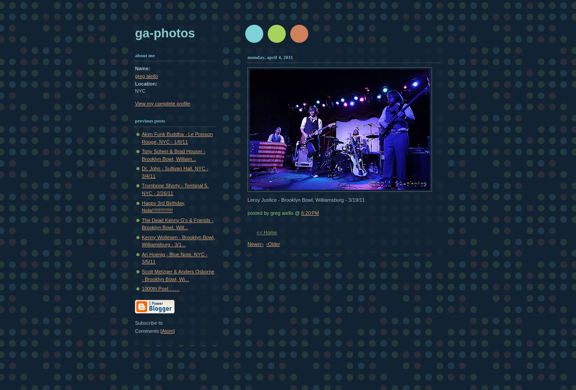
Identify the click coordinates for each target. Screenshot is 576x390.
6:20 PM (310, 213)
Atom (168, 331)
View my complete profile (162, 103)
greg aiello (146, 76)
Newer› (256, 244)
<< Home (266, 232)
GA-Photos (165, 33)
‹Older (273, 244)
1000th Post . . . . (161, 288)
